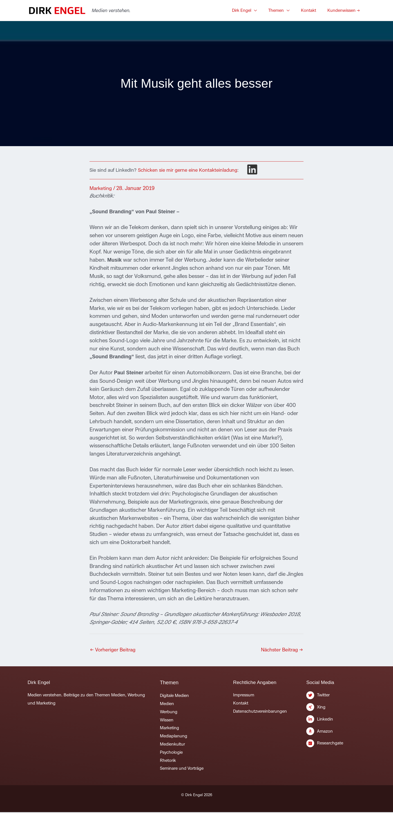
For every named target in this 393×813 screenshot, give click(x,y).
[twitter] (335, 697)
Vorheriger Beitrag (114, 650)
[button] (255, 10)
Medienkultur (172, 745)
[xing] (335, 709)
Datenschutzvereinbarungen (260, 712)
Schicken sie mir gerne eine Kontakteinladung (187, 170)
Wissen (166, 720)
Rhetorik (168, 761)
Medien (167, 704)
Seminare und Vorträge (182, 769)
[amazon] (335, 733)
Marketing (101, 188)
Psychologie (171, 753)
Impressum (243, 695)
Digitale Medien (174, 696)
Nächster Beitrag (280, 650)
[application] (265, 10)
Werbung (168, 712)
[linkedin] (252, 169)
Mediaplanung (173, 736)
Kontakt (240, 703)
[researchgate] (335, 744)
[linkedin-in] (335, 721)
